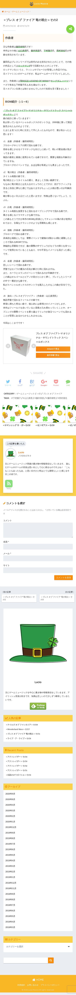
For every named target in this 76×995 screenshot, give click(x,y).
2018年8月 (11, 901)
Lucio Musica (38, 4)
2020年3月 (11, 811)
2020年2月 (11, 817)
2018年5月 (11, 918)
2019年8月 (11, 839)
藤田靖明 (51, 398)
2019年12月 (11, 828)
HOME (38, 982)
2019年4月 (11, 862)
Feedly (9, 489)
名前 (6, 542)
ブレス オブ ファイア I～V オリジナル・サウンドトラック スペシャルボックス (53, 337)
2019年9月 (11, 834)
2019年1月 (11, 879)
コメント (7, 521)
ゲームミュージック (25, 393)
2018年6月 (11, 913)
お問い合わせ (32, 988)
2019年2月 (11, 873)
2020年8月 (11, 800)
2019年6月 (11, 851)
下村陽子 (17, 398)
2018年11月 (11, 890)
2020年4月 (11, 805)
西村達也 (63, 398)
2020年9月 (11, 794)
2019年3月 (11, 867)
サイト (6, 565)
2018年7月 (11, 907)
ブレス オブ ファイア (52, 393)
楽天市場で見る (53, 355)
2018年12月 (11, 884)
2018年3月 (11, 930)
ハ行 (39, 393)
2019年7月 (11, 845)
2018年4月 (11, 924)
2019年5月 (11, 856)
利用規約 (21, 988)
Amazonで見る (53, 349)
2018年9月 (11, 896)
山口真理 (28, 398)
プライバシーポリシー (50, 988)
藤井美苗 (40, 398)
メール (7, 554)
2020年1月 (11, 822)
